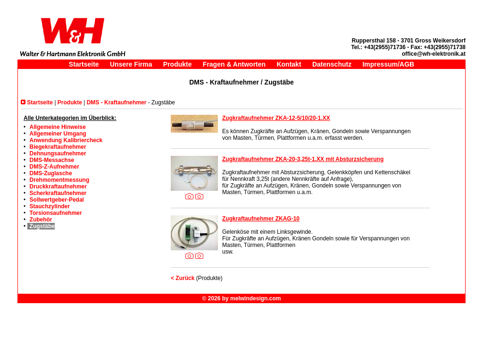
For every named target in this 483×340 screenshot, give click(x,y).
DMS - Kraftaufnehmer (117, 102)
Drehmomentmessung (60, 180)
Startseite (84, 64)
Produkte (177, 64)
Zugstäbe (42, 226)
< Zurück (182, 278)
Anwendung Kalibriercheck (66, 140)
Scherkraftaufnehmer (58, 193)
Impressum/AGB (388, 64)
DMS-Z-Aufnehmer (54, 166)
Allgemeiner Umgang (58, 133)
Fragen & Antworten (234, 64)
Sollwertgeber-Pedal (57, 199)
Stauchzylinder (50, 206)
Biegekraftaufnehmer (58, 147)
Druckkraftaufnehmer (58, 186)
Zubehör (41, 219)
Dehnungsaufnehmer (58, 153)
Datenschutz (331, 64)
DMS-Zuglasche (51, 173)
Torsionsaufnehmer (56, 213)
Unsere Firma (131, 64)
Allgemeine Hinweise (58, 127)
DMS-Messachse (52, 160)
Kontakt (288, 64)
